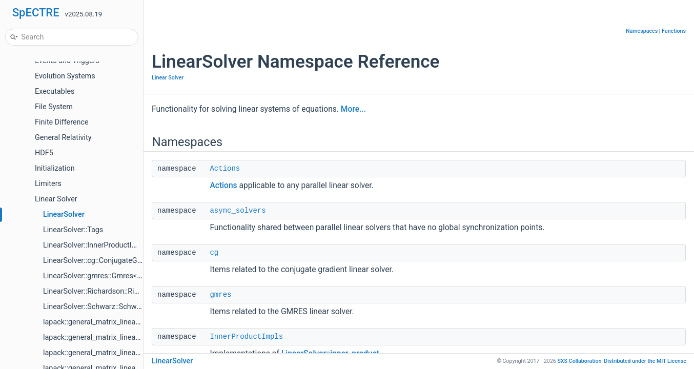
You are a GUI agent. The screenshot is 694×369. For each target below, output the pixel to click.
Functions (674, 31)
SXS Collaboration (579, 361)
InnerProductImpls (246, 337)
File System (54, 106)
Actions (225, 169)
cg (214, 253)
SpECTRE (35, 12)
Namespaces (642, 31)
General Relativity (63, 137)
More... (353, 109)
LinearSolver (64, 214)
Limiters (48, 183)
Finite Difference (62, 122)
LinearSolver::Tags (73, 229)
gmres (220, 295)
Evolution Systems (65, 76)
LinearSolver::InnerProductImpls (95, 245)
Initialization (55, 168)
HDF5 (44, 153)
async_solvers (238, 211)
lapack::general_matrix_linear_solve (100, 322)
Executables (54, 91)
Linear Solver (56, 199)
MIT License (645, 361)
